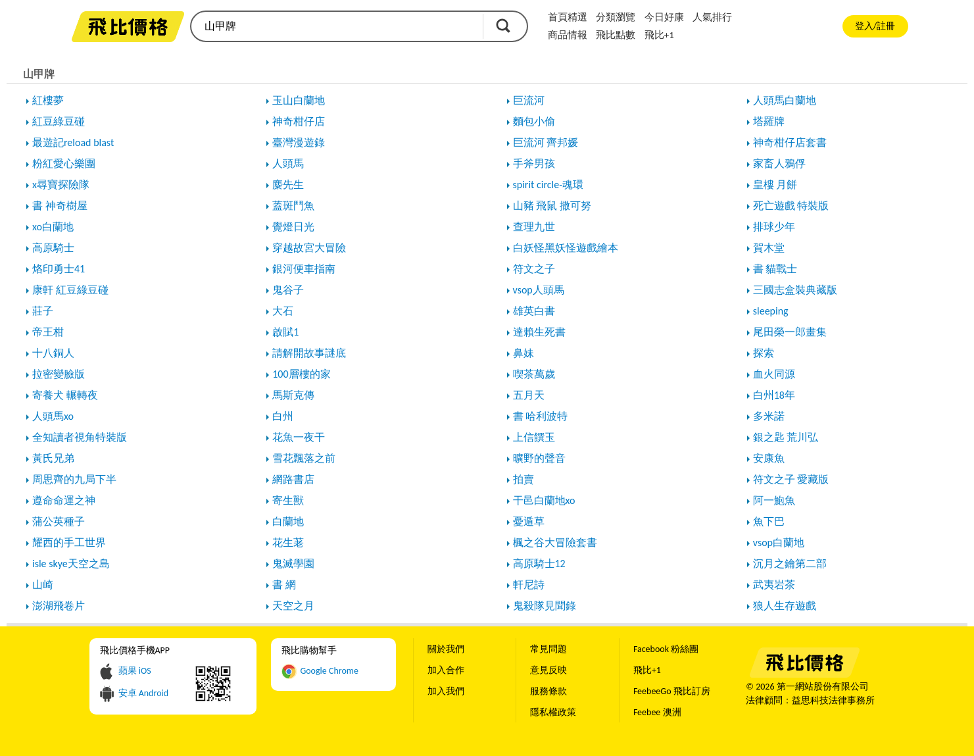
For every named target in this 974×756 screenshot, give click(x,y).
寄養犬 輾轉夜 (65, 395)
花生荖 (288, 542)
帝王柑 (48, 332)
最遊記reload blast (73, 142)
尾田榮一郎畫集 (790, 332)
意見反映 (548, 670)
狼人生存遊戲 (784, 605)
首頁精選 (567, 17)
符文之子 (534, 269)
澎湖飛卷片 (58, 605)
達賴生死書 (539, 332)
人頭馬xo (53, 416)
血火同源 (774, 374)
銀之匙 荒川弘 (786, 437)
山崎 (42, 584)
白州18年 (774, 395)
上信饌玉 (534, 437)
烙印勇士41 (58, 269)
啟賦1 (285, 332)
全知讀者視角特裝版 (79, 437)
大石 (282, 311)
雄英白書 (534, 311)
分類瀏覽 (615, 17)
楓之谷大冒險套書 (555, 542)
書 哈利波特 (540, 416)
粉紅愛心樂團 (63, 163)
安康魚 (769, 458)
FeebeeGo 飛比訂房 (671, 691)
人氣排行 (712, 17)
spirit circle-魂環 (548, 184)
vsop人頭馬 (538, 290)
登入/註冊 (875, 26)
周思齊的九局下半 (74, 479)
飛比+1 (659, 35)
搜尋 (503, 25)
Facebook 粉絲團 (665, 649)
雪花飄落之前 (303, 458)
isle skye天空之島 (71, 563)
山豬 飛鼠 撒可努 (552, 205)
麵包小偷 (534, 121)
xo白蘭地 (53, 226)
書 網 (284, 584)
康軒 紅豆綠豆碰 (70, 290)
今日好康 (664, 17)
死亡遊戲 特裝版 (791, 205)
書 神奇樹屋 (59, 205)
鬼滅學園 (293, 563)
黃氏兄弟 (53, 458)
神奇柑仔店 (298, 121)
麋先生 (288, 184)
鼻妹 (523, 353)
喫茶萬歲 (534, 374)
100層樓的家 (301, 374)
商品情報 (567, 35)
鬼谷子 (288, 290)
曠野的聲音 (539, 458)
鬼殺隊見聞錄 (544, 605)
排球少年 (774, 226)
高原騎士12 (539, 563)
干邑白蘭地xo (544, 500)
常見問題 (548, 649)
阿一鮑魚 (774, 500)
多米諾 (769, 416)
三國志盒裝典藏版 (795, 290)
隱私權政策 (553, 712)
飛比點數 (615, 35)
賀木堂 (769, 247)
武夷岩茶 (774, 584)
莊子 (42, 311)
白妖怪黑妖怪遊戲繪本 (565, 247)
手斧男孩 (534, 163)
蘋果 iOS (134, 670)
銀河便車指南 (303, 269)
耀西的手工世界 (69, 542)
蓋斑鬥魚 (293, 205)
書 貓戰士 (775, 269)
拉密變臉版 (58, 374)
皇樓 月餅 (775, 184)
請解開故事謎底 (309, 353)
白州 (282, 416)
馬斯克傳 (293, 395)
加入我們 (445, 691)
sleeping (771, 311)
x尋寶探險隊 (60, 184)
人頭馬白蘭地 (784, 100)
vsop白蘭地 (778, 542)
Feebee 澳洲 (657, 712)
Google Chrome (329, 670)
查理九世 (534, 226)
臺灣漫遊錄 (298, 142)
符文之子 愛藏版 (791, 479)
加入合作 (445, 670)
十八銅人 (53, 353)
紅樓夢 (48, 100)
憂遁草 (529, 521)
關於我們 (445, 649)
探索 (763, 353)
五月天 (529, 395)
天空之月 (293, 605)
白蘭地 (288, 521)
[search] (336, 26)
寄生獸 (288, 500)
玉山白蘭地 (298, 100)
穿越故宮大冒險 (309, 247)
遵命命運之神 (63, 500)
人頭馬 (288, 163)
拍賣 (523, 479)
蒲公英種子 (58, 521)
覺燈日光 (293, 226)
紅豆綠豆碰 (58, 121)
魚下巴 (769, 521)
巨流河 (529, 100)
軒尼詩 (529, 584)
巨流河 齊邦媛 (546, 142)
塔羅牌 (769, 121)
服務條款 (548, 691)
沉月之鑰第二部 (790, 563)
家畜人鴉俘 (779, 163)
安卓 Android (143, 693)
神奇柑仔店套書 (790, 142)
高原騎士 (53, 247)
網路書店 (293, 479)
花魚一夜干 (298, 437)
